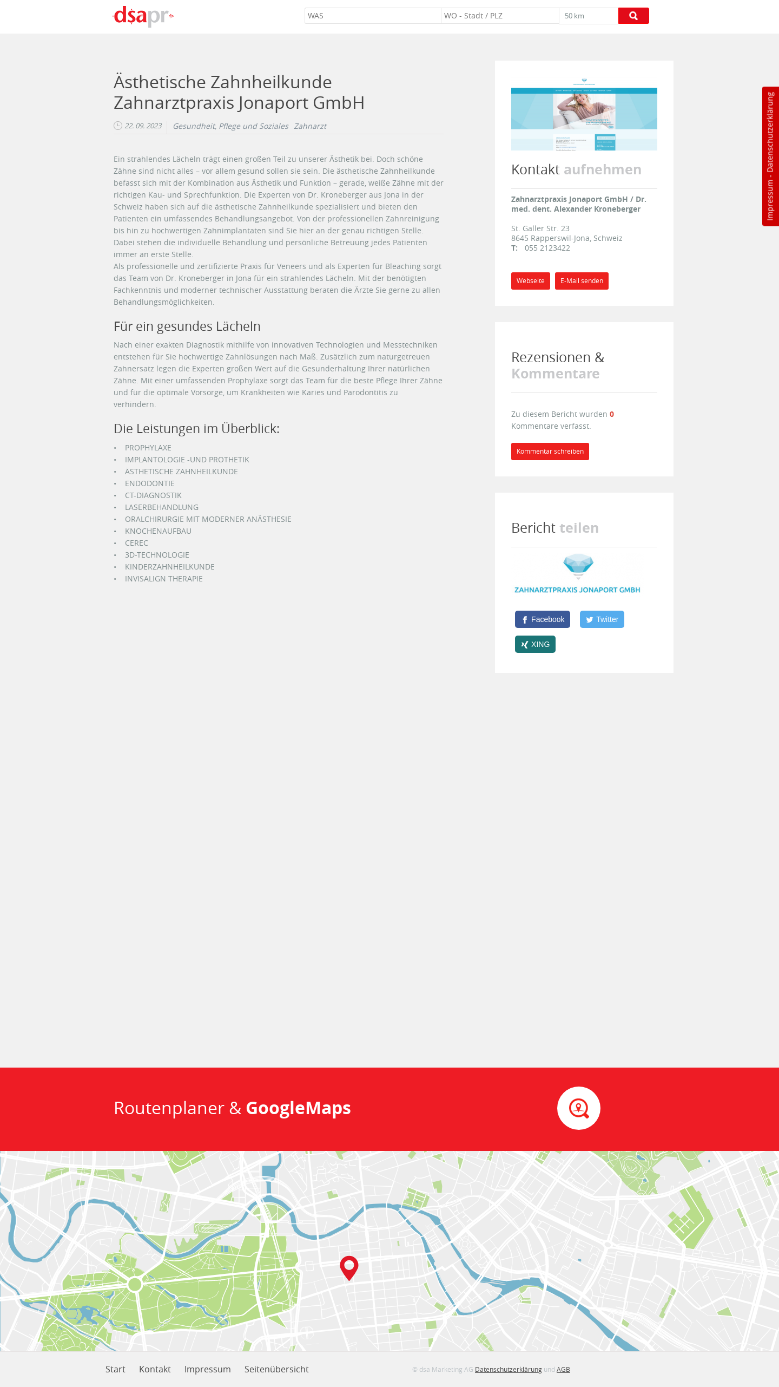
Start (115, 1369)
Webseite (531, 281)
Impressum (769, 200)
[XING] (535, 644)
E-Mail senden (581, 281)
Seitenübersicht (277, 1369)
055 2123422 (547, 248)
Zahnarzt (310, 126)
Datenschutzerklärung (769, 132)
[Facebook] (542, 619)
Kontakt (155, 1369)
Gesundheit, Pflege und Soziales (230, 126)
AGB (563, 1369)
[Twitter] (602, 619)
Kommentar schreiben (550, 451)
